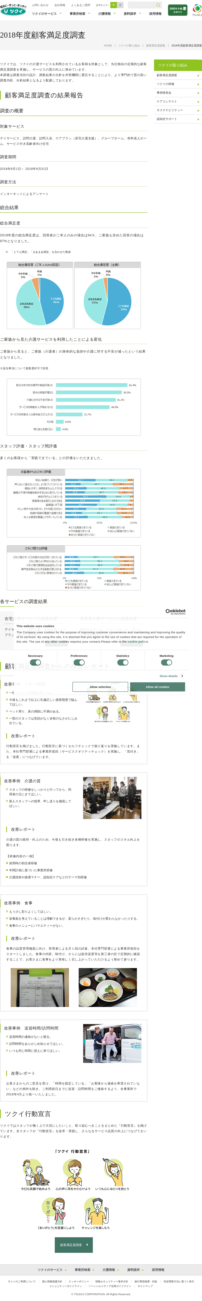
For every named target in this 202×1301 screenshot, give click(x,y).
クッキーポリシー (79, 1281)
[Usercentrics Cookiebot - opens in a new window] (168, 612)
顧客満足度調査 (155, 45)
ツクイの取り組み (129, 45)
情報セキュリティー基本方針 (111, 1281)
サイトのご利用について (22, 1281)
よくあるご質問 (80, 5)
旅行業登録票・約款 (146, 1281)
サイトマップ (145, 1286)
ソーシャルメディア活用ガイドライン (109, 1286)
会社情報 (59, 5)
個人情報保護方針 (52, 1281)
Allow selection (100, 686)
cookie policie (138, 641)
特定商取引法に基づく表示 (179, 1281)
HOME (108, 45)
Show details (169, 676)
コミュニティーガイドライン (65, 1286)
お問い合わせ (40, 5)
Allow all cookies (157, 686)
